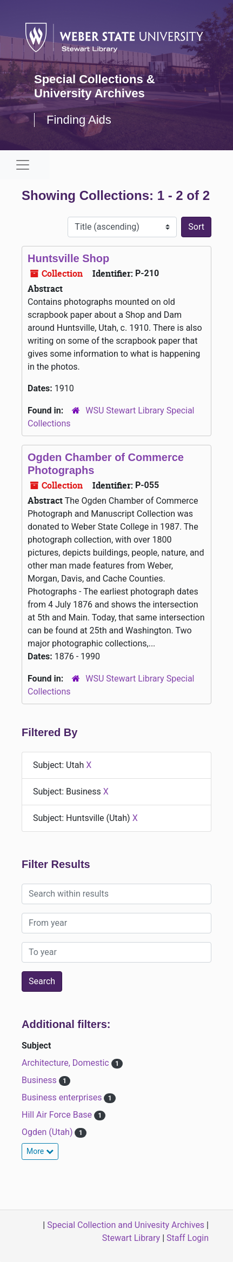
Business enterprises (63, 1097)
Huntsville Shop (68, 258)
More (40, 1151)
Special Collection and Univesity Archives (125, 1225)
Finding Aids (78, 119)
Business (40, 1080)
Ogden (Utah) (48, 1132)
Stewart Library (131, 1238)
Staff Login (188, 1238)
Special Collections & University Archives (94, 86)
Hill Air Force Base (58, 1115)
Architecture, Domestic (66, 1063)
